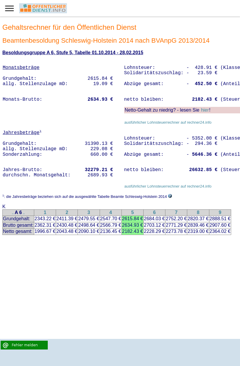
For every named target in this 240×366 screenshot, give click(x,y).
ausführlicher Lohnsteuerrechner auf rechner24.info (168, 122)
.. (13, 213)
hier (205, 109)
